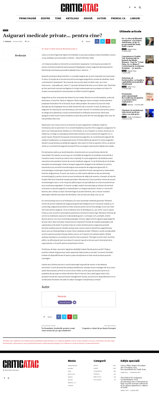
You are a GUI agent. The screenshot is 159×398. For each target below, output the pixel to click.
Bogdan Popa (131, 49)
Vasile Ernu (124, 372)
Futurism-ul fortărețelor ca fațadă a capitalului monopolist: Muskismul (133, 81)
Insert (5, 30)
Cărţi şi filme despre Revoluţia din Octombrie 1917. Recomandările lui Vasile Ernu (133, 367)
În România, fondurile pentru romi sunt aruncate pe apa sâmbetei (58, 329)
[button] (140, 8)
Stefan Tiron (131, 87)
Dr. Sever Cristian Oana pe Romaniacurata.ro (59, 49)
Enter (124, 49)
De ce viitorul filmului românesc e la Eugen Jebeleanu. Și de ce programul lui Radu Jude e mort (132, 42)
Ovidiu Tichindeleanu (134, 117)
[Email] (74, 302)
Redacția (8, 41)
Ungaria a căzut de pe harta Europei (99, 328)
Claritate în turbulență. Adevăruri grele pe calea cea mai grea (133, 112)
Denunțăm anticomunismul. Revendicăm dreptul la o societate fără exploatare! (132, 98)
